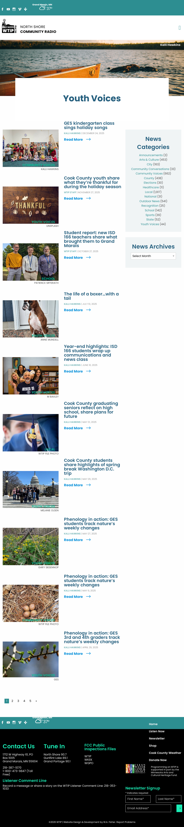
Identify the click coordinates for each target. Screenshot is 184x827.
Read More (78, 139)
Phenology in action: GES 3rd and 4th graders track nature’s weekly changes (92, 637)
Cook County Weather (165, 753)
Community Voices (149, 173)
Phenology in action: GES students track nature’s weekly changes (91, 523)
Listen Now (157, 731)
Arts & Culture (149, 160)
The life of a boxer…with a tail (91, 296)
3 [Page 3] (18, 701)
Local (149, 192)
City (149, 164)
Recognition (149, 206)
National (150, 196)
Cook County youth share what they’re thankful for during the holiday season (92, 182)
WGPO (88, 763)
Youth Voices (150, 224)
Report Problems (125, 822)
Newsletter (157, 738)
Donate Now (158, 760)
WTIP (87, 756)
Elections (150, 183)
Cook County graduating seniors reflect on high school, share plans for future (91, 410)
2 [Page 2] (12, 701)
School (149, 210)
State (150, 219)
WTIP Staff (70, 192)
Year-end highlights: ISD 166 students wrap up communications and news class (90, 353)
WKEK (88, 760)
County (149, 178)
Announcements (151, 155)
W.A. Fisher (109, 822)
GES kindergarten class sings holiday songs (89, 125)
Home (153, 724)
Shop (153, 746)
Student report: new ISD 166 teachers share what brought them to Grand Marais (90, 239)
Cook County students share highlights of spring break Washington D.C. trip (92, 466)
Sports (150, 215)
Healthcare (151, 187)
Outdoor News (149, 201)
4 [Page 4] (24, 701)
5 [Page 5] (30, 701)
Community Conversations (150, 169)
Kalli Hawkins (72, 133)
